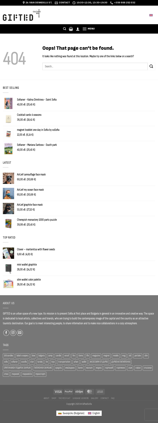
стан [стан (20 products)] (6, 374)
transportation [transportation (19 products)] (64, 362)
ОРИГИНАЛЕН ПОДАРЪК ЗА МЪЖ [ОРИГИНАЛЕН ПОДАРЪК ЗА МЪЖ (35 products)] (17, 368)
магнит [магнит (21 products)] (89, 368)
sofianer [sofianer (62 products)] (14, 362)
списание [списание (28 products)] (148, 368)
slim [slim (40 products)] (146, 356)
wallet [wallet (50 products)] (84, 362)
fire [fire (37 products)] (74, 356)
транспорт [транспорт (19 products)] (40, 374)
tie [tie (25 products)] (47, 362)
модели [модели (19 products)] (99, 368)
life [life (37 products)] (87, 356)
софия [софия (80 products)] (137, 368)
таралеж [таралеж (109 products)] (15, 374)
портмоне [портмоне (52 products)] (120, 368)
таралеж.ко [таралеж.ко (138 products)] (27, 374)
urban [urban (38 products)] (76, 362)
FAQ (112, 398)
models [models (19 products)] (116, 356)
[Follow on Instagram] (13, 333)
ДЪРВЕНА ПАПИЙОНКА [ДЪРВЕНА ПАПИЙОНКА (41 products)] (120, 362)
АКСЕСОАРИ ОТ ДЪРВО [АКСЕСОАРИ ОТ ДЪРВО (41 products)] (99, 362)
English (148, 15)
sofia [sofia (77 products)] (6, 362)
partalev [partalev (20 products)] (137, 356)
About (46, 398)
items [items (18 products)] (81, 356)
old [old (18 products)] (130, 356)
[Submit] (151, 66)
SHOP (54, 398)
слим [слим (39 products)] (130, 368)
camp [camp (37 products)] (50, 356)
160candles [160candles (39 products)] (8, 356)
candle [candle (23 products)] (58, 356)
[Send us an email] (20, 333)
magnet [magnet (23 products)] (106, 356)
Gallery (94, 398)
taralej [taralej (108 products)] (39, 362)
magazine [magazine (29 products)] (96, 356)
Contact (105, 398)
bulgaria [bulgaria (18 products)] (41, 356)
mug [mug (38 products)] (123, 356)
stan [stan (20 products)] (32, 362)
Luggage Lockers (81, 398)
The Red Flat (64, 398)
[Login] (78, 29)
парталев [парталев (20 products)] (109, 368)
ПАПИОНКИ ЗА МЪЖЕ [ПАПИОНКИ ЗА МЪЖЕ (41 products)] (43, 368)
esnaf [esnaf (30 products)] (66, 356)
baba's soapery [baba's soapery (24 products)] (22, 356)
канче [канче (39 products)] (80, 368)
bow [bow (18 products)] (33, 356)
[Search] (64, 28)
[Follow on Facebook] (6, 333)
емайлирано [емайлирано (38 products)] (70, 368)
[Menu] (88, 28)
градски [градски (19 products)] (58, 368)
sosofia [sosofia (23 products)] (24, 362)
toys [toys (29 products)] (53, 362)
